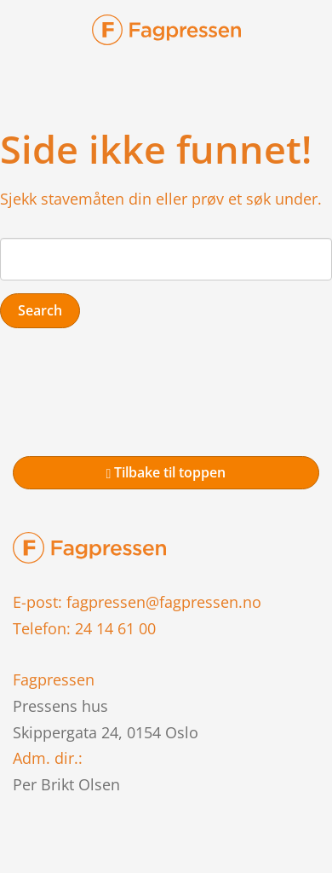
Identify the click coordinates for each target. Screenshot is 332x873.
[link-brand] (166, 34)
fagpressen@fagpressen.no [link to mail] (163, 602)
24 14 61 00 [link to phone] (115, 628)
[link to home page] (89, 546)
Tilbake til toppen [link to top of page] (166, 472)
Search (40, 310)
